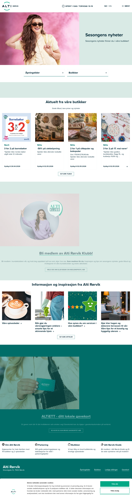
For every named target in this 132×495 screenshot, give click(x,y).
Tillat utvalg (114, 475)
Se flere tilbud (66, 174)
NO (105, 6)
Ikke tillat (114, 481)
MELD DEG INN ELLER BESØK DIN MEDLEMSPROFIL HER (66, 270)
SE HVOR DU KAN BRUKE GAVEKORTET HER (66, 430)
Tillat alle (114, 468)
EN (110, 6)
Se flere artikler (66, 337)
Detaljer (110, 491)
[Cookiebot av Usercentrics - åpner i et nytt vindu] (13, 491)
